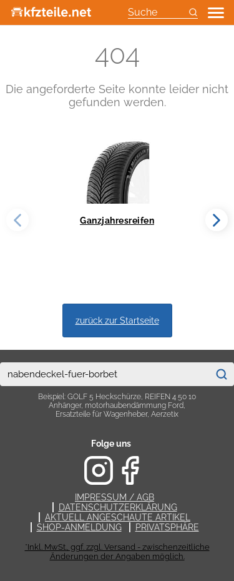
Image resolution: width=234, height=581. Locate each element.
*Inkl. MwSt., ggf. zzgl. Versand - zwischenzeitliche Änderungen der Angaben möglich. (117, 551)
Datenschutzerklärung (118, 507)
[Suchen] (221, 374)
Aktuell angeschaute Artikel (117, 517)
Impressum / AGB (114, 497)
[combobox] (104, 374)
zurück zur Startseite (117, 320)
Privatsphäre (167, 527)
